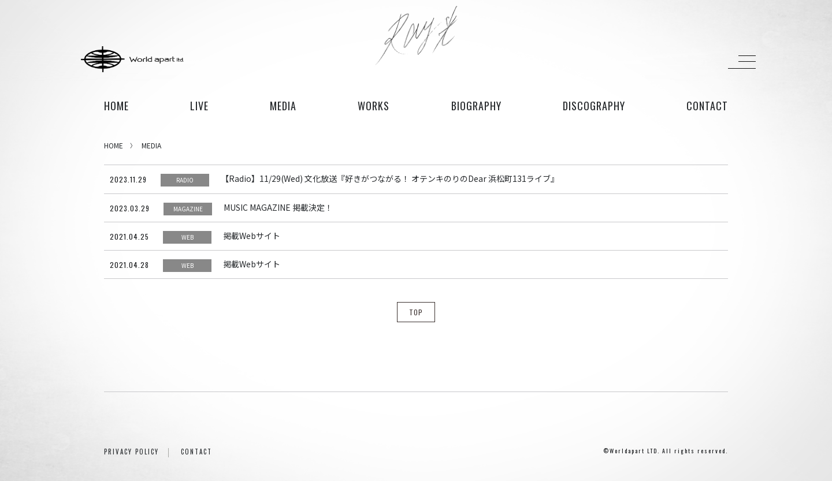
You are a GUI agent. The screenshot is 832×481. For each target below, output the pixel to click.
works (373, 105)
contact (707, 105)
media (283, 105)
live (199, 105)
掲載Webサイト (251, 235)
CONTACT (196, 451)
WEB (187, 237)
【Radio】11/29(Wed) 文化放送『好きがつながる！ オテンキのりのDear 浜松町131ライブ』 (390, 178)
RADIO (185, 180)
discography (594, 105)
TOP (416, 312)
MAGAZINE (188, 208)
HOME (116, 105)
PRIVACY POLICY (131, 451)
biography (476, 105)
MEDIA (151, 145)
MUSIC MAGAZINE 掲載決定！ (278, 207)
